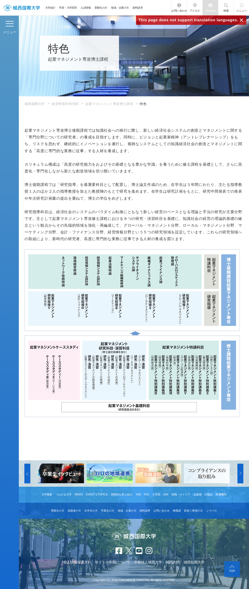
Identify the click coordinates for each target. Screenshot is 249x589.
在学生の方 (91, 510)
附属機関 (221, 494)
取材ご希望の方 (193, 510)
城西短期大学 (194, 562)
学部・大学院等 (68, 7)
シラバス (211, 510)
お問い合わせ (179, 10)
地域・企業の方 (120, 7)
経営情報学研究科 (65, 104)
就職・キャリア (180, 494)
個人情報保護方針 (77, 562)
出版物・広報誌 (203, 494)
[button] (27, 473)
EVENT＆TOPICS (96, 494)
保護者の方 (74, 510)
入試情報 (85, 7)
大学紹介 (50, 7)
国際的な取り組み (121, 494)
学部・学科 (142, 494)
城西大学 (173, 562)
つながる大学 (63, 494)
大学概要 (46, 494)
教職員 (177, 510)
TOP (232, 571)
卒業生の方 (107, 510)
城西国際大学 (34, 104)
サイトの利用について (112, 562)
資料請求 (137, 7)
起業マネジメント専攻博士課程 (109, 104)
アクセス (195, 10)
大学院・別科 (160, 494)
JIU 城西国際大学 (21, 7)
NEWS (79, 494)
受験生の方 (100, 7)
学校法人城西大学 (148, 562)
